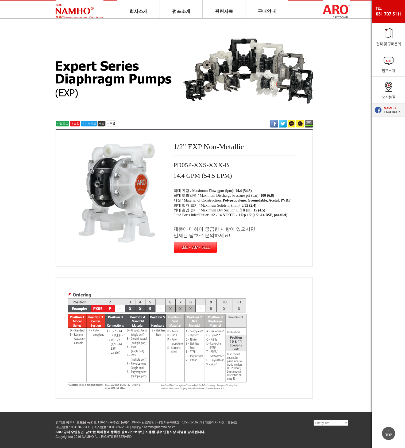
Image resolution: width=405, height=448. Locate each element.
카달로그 (62, 123)
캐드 (101, 123)
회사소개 (138, 11)
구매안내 (267, 11)
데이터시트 (89, 123)
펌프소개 (181, 11)
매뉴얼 (75, 123)
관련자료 (224, 11)
